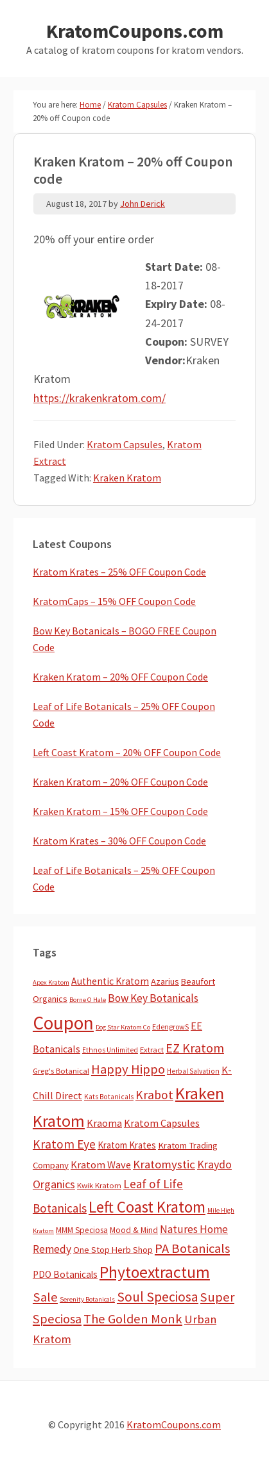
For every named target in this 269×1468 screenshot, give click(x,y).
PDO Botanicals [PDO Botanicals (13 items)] (65, 1274)
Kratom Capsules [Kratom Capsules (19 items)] (162, 1123)
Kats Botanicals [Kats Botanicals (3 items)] (109, 1096)
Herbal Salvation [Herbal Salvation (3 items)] (193, 1071)
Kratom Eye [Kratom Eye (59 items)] (64, 1144)
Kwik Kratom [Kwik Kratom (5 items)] (99, 1185)
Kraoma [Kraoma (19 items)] (104, 1123)
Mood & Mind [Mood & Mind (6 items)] (134, 1230)
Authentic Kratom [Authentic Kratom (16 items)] (110, 981)
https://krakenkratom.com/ (99, 398)
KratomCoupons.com (134, 31)
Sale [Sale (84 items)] (45, 1297)
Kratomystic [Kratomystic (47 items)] (164, 1164)
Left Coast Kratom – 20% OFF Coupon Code (127, 752)
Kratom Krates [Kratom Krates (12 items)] (127, 1145)
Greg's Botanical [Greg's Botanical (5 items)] (61, 1071)
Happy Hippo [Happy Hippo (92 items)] (128, 1069)
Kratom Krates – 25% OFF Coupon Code (119, 571)
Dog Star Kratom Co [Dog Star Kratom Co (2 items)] (123, 1027)
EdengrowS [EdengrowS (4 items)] (170, 1026)
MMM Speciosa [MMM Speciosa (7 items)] (82, 1230)
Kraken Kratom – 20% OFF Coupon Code (120, 676)
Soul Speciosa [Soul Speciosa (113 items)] (157, 1296)
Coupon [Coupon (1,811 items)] (63, 1023)
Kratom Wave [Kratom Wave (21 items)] (101, 1164)
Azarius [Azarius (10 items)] (165, 981)
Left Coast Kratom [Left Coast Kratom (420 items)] (147, 1207)
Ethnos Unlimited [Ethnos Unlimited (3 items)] (110, 1049)
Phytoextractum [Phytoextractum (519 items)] (155, 1272)
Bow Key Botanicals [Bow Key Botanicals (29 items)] (153, 998)
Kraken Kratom (127, 477)
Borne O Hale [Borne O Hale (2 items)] (87, 1000)
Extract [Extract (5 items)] (152, 1049)
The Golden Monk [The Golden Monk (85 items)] (132, 1319)
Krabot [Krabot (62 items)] (154, 1094)
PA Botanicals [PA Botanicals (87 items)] (192, 1248)
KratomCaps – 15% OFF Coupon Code (114, 601)
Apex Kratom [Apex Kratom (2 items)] (51, 982)
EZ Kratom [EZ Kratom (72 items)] (195, 1048)
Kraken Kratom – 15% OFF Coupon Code (120, 811)
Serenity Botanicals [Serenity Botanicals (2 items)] (87, 1299)
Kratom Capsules (124, 444)
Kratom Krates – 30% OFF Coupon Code (119, 840)
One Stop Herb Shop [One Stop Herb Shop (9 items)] (113, 1249)
